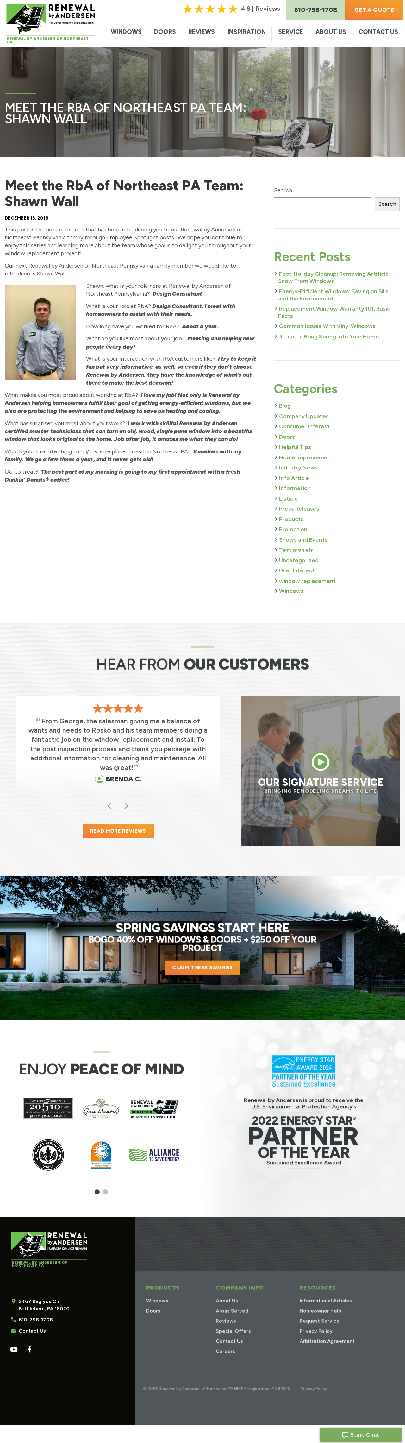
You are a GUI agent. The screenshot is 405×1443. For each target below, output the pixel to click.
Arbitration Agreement (327, 1350)
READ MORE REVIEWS (118, 831)
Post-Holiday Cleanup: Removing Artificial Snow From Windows (334, 277)
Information (295, 488)
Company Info (239, 1297)
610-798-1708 (36, 1320)
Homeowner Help (320, 1320)
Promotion (293, 529)
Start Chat (360, 1434)
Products (291, 519)
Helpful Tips (295, 447)
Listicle (288, 498)
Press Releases (299, 508)
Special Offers (233, 1340)
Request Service (320, 1330)
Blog (285, 405)
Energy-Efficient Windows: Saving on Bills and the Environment (333, 295)
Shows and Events (303, 539)
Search (283, 190)
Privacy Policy (316, 1340)
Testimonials (296, 549)
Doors (165, 31)
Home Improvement (306, 457)
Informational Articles (326, 1310)
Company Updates (304, 416)
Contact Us (378, 31)
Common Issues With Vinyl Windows (327, 326)
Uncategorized (299, 560)
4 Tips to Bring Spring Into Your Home (329, 336)
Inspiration (246, 31)
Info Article (294, 478)
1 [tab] (97, 1194)
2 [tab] (105, 1194)
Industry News (298, 467)
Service (290, 31)
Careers (225, 1361)
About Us (330, 31)
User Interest (297, 570)
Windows (126, 31)
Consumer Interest (304, 426)
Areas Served (232, 1320)
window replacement (307, 580)
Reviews (201, 31)
